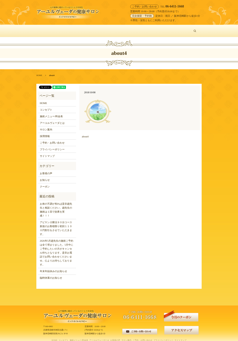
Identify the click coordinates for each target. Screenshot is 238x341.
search (196, 29)
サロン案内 (154, 29)
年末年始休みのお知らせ (53, 267)
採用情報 (45, 132)
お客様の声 (137, 29)
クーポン (45, 182)
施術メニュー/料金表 (84, 29)
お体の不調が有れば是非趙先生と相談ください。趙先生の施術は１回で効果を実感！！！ (56, 206)
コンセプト (62, 29)
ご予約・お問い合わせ (177, 29)
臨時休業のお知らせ (51, 274)
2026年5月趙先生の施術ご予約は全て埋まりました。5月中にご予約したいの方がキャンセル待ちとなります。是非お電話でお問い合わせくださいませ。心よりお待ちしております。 (56, 249)
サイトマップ (47, 152)
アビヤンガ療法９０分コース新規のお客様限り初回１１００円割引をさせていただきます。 (56, 224)
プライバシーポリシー (52, 145)
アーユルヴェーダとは (113, 29)
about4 (85, 133)
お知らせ (45, 176)
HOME (47, 29)
